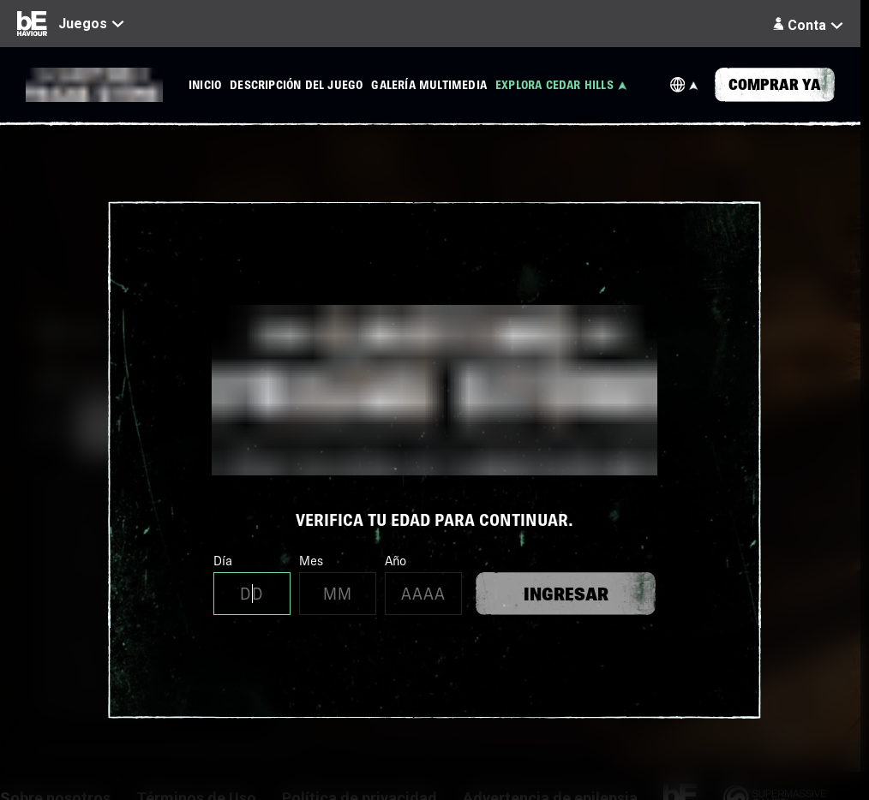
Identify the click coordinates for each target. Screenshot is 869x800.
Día (252, 583)
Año (423, 583)
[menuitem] (205, 85)
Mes (337, 583)
